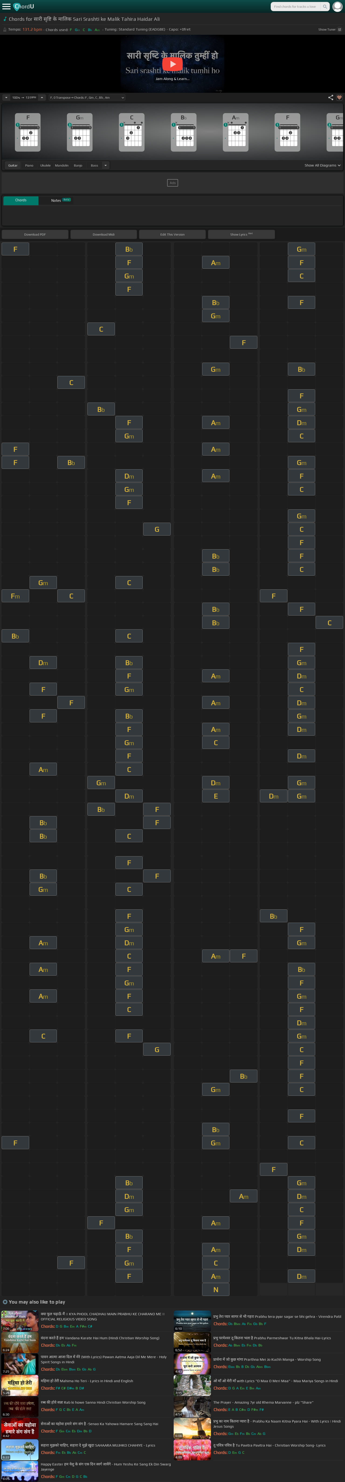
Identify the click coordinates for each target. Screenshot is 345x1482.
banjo (78, 165)
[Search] (325, 6)
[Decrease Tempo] (6, 97)
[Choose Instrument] (105, 165)
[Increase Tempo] (42, 97)
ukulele (45, 165)
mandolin (62, 165)
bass (94, 165)
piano (29, 165)
